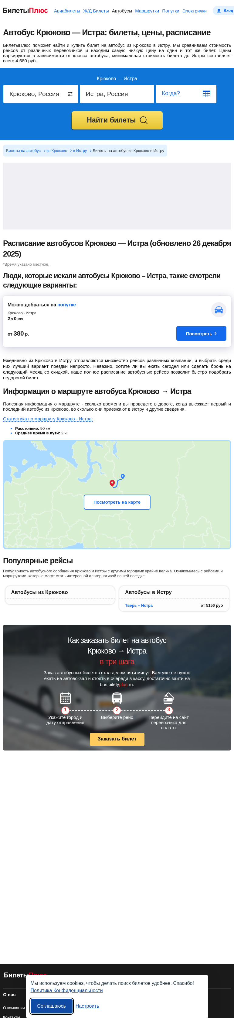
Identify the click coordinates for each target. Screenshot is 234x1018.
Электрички (194, 10)
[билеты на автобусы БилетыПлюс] (25, 976)
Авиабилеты (67, 10)
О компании (14, 1008)
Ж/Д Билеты (96, 10)
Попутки (170, 10)
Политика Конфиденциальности (67, 990)
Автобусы (122, 10)
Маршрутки (147, 10)
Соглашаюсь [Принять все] (51, 1006)
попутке (66, 304)
